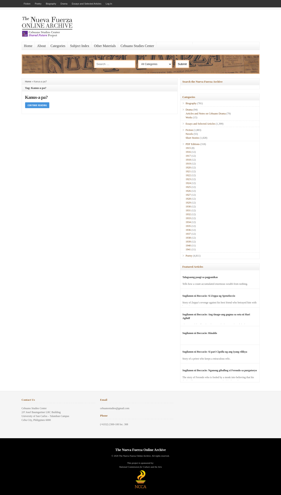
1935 (188, 226)
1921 (188, 171)
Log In (109, 3)
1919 (188, 163)
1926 (188, 190)
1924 (188, 183)
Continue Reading (37, 105)
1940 (188, 245)
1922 (188, 175)
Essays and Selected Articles (86, 3)
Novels (189, 133)
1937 (188, 233)
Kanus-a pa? (36, 97)
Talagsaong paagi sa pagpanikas (200, 277)
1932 (188, 214)
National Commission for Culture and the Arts (140, 467)
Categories (58, 46)
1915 (188, 148)
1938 (188, 237)
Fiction (27, 3)
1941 (188, 249)
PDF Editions (193, 144)
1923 (188, 179)
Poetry (38, 3)
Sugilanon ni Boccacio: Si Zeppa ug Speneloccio (208, 295)
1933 (188, 218)
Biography (51, 3)
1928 (188, 198)
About (41, 46)
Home (28, 46)
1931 (188, 210)
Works (189, 117)
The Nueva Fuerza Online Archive (140, 450)
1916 (188, 151)
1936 (188, 229)
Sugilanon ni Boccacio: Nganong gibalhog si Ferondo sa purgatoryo (219, 370)
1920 (188, 167)
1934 (188, 222)
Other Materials (105, 46)
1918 (188, 159)
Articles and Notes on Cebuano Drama (206, 113)
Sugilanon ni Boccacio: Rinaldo (199, 333)
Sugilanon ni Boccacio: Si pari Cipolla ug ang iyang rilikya (214, 351)
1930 (188, 206)
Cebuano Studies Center (137, 46)
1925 (188, 187)
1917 (188, 155)
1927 (188, 194)
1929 (188, 202)
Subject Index (79, 46)
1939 (188, 241)
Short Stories (192, 137)
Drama (64, 3)
